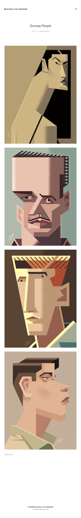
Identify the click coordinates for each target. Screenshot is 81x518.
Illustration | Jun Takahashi (15, 9)
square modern (44, 31)
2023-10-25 (9, 454)
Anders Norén (44, 509)
